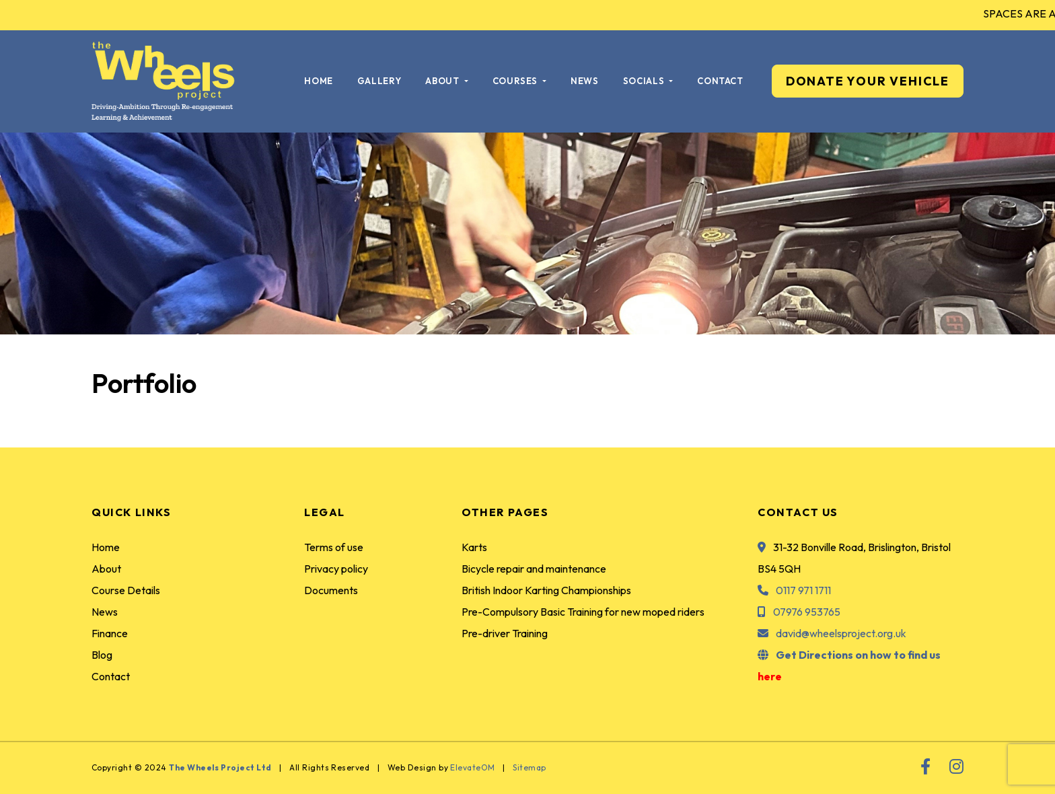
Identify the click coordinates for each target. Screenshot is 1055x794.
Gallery (379, 80)
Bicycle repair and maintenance (534, 568)
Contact (720, 80)
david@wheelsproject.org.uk (841, 633)
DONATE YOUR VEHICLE (867, 81)
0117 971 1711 (803, 590)
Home (318, 80)
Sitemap (529, 767)
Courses (516, 80)
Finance (110, 633)
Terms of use (333, 547)
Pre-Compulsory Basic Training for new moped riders (583, 611)
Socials (645, 80)
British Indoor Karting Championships (546, 590)
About (443, 80)
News (585, 80)
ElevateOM (472, 767)
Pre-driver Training (505, 633)
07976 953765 (806, 611)
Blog (102, 654)
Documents (331, 590)
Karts (474, 547)
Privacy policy (336, 568)
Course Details (126, 590)
